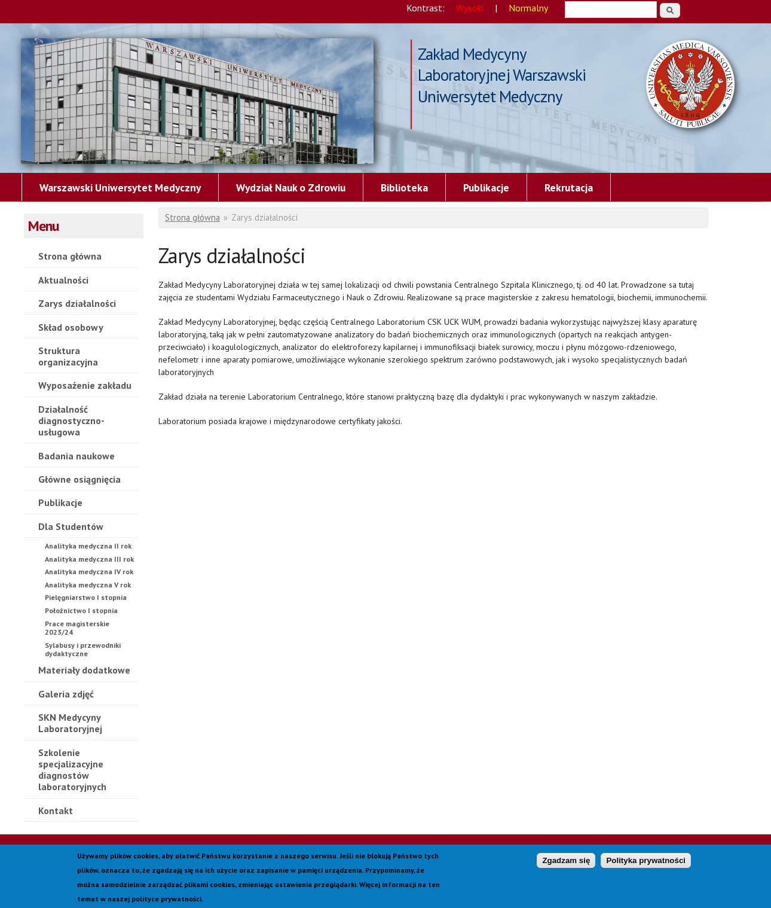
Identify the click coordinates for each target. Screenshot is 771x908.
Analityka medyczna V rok (88, 584)
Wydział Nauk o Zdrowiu (290, 187)
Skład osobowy (70, 327)
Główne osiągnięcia (79, 479)
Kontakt (55, 810)
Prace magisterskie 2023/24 (77, 627)
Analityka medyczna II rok (88, 545)
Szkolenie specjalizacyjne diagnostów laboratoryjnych (72, 769)
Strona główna (70, 256)
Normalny (528, 8)
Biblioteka (404, 187)
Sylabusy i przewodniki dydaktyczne (83, 649)
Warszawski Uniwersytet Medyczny (120, 187)
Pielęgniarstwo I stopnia (86, 597)
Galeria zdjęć (66, 694)
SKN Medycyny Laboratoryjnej (70, 723)
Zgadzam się (566, 865)
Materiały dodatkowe (84, 670)
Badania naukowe (76, 456)
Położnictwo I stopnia (81, 610)
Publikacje (486, 187)
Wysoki (470, 8)
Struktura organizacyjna (68, 356)
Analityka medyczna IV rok (89, 571)
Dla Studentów (70, 526)
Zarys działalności (197, 101)
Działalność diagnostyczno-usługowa (71, 420)
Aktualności (63, 280)
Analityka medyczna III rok (89, 558)
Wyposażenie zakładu (84, 385)
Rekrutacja (568, 187)
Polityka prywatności (646, 865)
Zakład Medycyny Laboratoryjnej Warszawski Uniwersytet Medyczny (502, 55)
